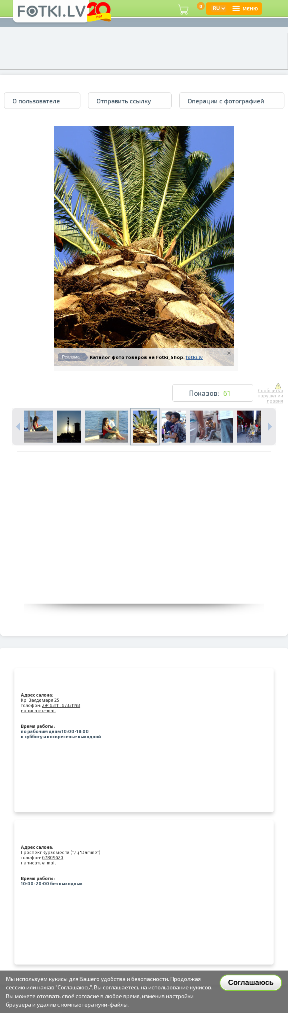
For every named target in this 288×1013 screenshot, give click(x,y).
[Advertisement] (144, 547)
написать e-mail (38, 710)
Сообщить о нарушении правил (270, 393)
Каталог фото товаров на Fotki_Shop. (137, 357)
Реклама (71, 356)
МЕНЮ (245, 8)
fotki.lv (194, 357)
